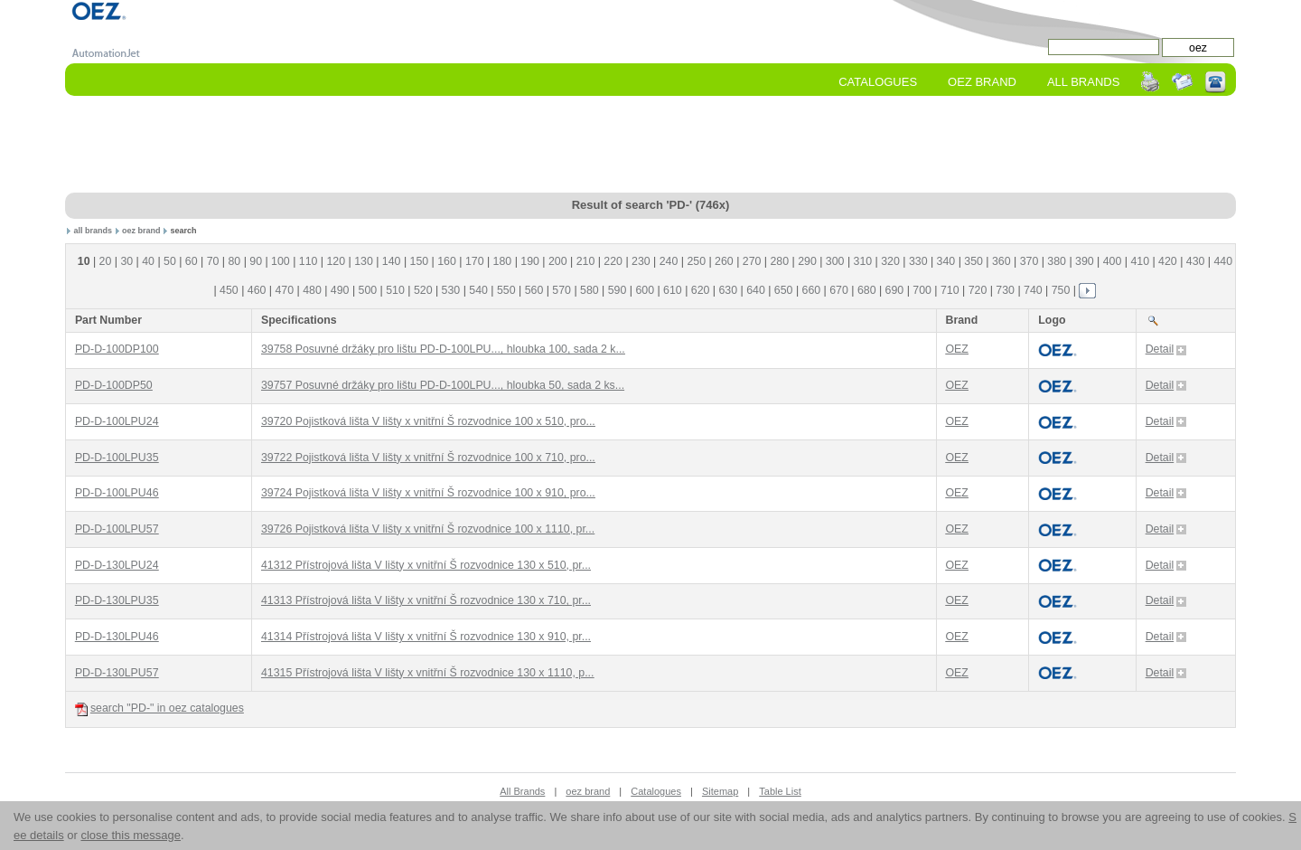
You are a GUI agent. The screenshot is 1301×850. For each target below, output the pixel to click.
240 (669, 261)
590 (617, 290)
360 (1001, 261)
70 (213, 261)
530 (451, 290)
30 (126, 261)
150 (419, 261)
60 (191, 261)
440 (1222, 261)
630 (727, 290)
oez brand (141, 230)
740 (1033, 290)
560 (534, 290)
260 (724, 261)
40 (148, 261)
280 (779, 261)
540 (478, 290)
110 (308, 261)
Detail (1166, 349)
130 (363, 261)
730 (1005, 290)
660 (811, 290)
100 (280, 261)
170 (474, 261)
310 (863, 261)
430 (1195, 261)
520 (423, 290)
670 (838, 290)
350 (973, 261)
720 (978, 290)
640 (755, 290)
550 (506, 290)
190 (529, 261)
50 (170, 261)
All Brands (1083, 82)
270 (752, 261)
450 (229, 290)
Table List (779, 791)
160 (446, 261)
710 (950, 290)
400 (1112, 261)
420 (1167, 261)
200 (557, 261)
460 (257, 290)
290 (807, 261)
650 (783, 290)
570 (561, 290)
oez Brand (982, 82)
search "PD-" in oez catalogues (159, 708)
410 (1139, 261)
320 (890, 261)
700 (922, 290)
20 (105, 261)
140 (391, 261)
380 (1056, 261)
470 (284, 290)
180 (502, 261)
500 (368, 290)
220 (613, 261)
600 (644, 290)
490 (340, 290)
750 (1061, 290)
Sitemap (720, 791)
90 (255, 261)
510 (395, 290)
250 (696, 261)
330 (918, 261)
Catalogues (877, 82)
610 (672, 290)
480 (312, 290)
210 (585, 261)
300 (835, 261)
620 (700, 290)
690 (894, 290)
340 (946, 261)
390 (1084, 261)
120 (335, 261)
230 (641, 261)
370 (1029, 261)
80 (234, 261)
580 (589, 290)
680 (866, 290)
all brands (93, 230)
